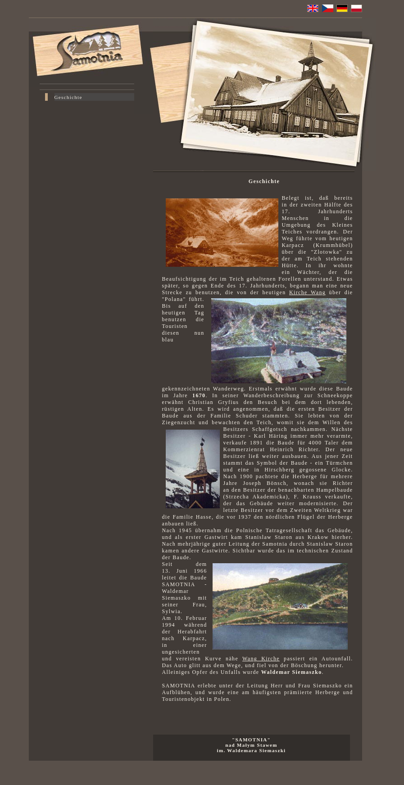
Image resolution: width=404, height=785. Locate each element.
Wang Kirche (261, 658)
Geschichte (68, 97)
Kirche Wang (307, 292)
